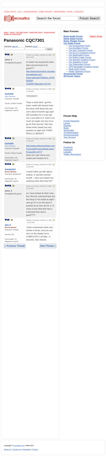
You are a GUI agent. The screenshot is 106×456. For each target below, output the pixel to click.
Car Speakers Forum (78, 62)
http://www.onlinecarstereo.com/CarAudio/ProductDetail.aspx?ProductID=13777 (40, 149)
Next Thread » (47, 246)
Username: (14, 47)
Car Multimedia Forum (79, 55)
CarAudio (9, 94)
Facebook (68, 147)
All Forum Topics (72, 76)
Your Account (70, 137)
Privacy (35, 449)
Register (67, 126)
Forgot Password (71, 121)
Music (70, 11)
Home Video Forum (73, 39)
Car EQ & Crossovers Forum (82, 53)
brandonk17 (10, 169)
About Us (7, 449)
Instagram (68, 150)
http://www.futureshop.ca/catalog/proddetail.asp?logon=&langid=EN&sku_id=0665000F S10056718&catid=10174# (40, 77)
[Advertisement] (30, 345)
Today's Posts (96, 36)
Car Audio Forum (72, 43)
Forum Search (89, 18)
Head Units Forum (77, 69)
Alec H (8, 225)
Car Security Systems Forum (82, 60)
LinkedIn (67, 152)
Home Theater (45, 11)
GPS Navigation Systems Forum (84, 67)
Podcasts (79, 11)
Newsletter (27, 449)
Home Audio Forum (73, 36)
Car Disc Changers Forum (81, 50)
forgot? (35, 46)
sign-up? (15, 46)
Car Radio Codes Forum (80, 57)
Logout (67, 123)
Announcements (71, 135)
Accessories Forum (73, 74)
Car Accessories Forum (79, 46)
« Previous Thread (15, 246)
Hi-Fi (20, 11)
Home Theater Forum (74, 41)
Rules (66, 128)
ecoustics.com (19, 446)
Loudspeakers (30, 11)
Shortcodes (69, 130)
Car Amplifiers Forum (78, 48)
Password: (35, 47)
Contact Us (16, 449)
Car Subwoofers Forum (79, 64)
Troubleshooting (71, 133)
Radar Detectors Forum (79, 71)
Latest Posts (10, 11)
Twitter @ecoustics (72, 154)
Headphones (60, 11)
